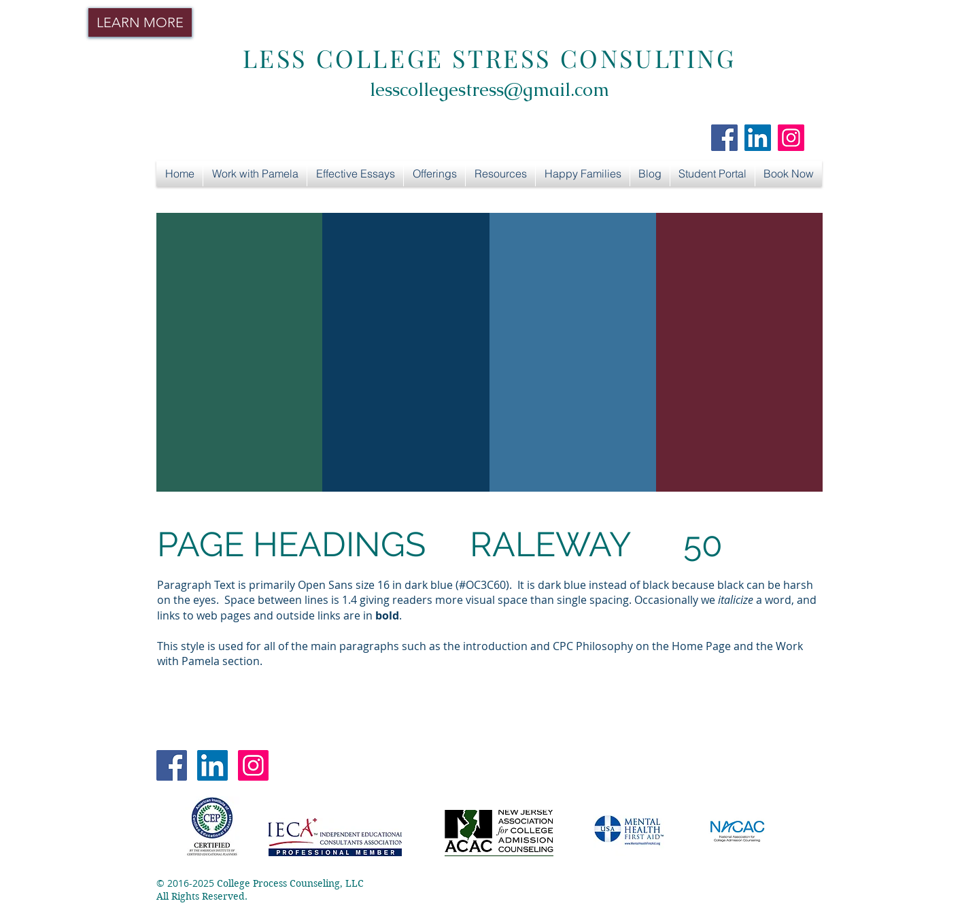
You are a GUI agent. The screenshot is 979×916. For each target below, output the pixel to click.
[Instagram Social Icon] (791, 137)
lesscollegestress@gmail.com (489, 89)
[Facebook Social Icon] (724, 137)
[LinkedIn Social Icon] (757, 137)
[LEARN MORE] (140, 22)
